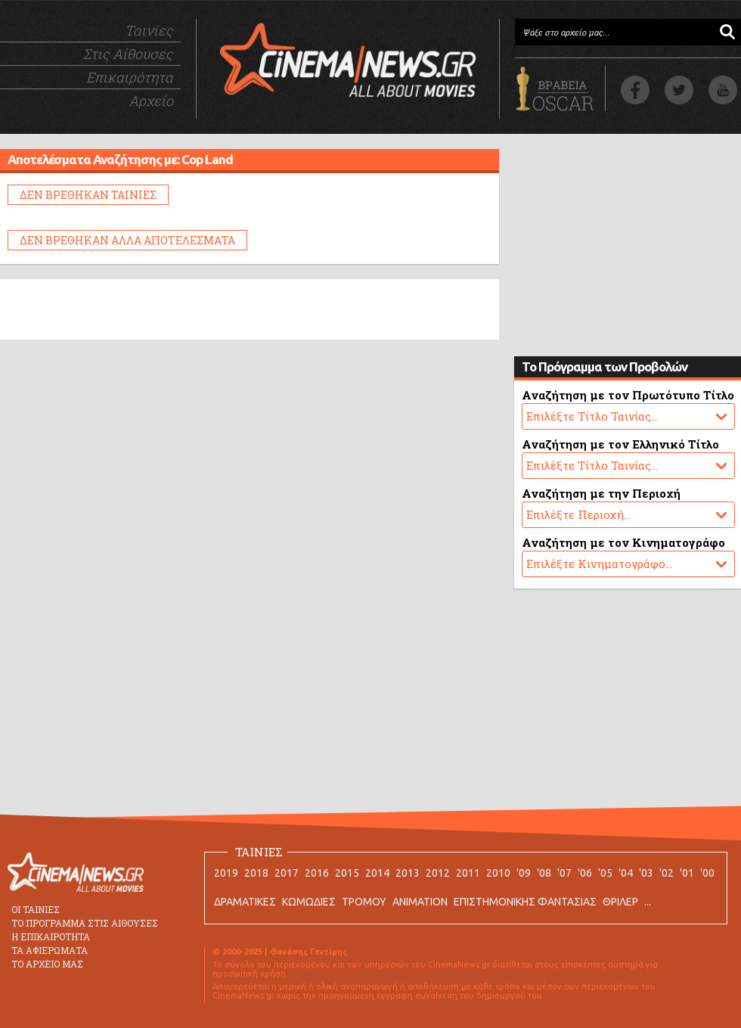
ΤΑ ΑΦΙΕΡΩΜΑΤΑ (49, 950)
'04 (626, 873)
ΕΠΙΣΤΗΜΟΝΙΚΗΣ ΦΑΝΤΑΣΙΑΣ (525, 902)
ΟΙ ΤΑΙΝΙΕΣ (35, 909)
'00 (707, 873)
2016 (317, 873)
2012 (438, 873)
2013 (407, 873)
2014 (377, 873)
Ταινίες (149, 30)
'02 (666, 873)
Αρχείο (151, 101)
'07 (564, 873)
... (647, 902)
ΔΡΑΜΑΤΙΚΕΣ (245, 902)
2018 (256, 873)
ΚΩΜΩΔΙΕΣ (309, 902)
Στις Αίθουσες (128, 54)
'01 (687, 873)
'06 (585, 873)
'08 (544, 873)
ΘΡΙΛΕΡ (620, 902)
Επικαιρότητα (129, 77)
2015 (347, 873)
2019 (226, 873)
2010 (498, 873)
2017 (286, 873)
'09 (523, 873)
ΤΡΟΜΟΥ (364, 902)
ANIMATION (420, 902)
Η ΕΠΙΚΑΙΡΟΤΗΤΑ (50, 936)
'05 (605, 873)
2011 (468, 873)
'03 (646, 873)
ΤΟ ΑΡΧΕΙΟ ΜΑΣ (47, 964)
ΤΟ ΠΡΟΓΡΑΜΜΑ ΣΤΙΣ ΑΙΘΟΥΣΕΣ (84, 923)
